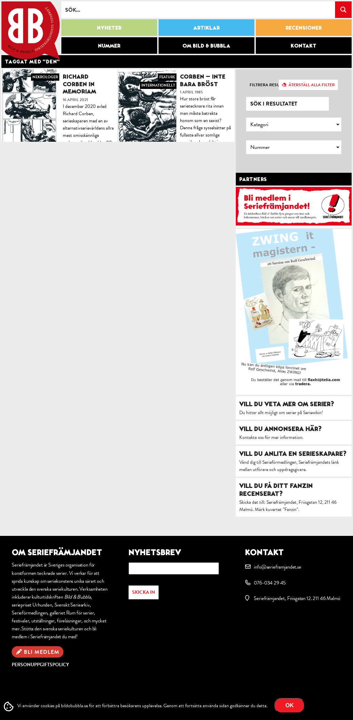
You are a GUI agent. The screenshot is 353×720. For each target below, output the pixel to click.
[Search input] (198, 9)
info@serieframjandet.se (277, 567)
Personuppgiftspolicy (40, 664)
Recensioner (303, 27)
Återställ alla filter (312, 85)
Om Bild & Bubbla (206, 45)
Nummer (109, 45)
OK (289, 705)
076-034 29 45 (270, 583)
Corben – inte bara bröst (202, 80)
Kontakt (303, 45)
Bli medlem (41, 652)
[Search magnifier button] (343, 9)
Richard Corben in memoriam (79, 84)
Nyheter (109, 27)
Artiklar (206, 27)
